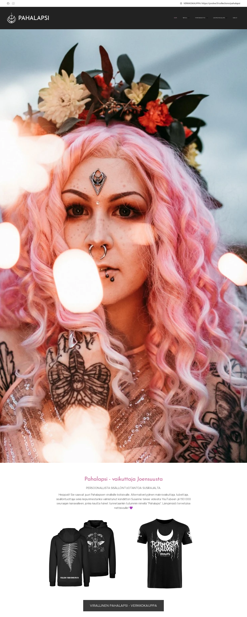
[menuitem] (207, 18)
